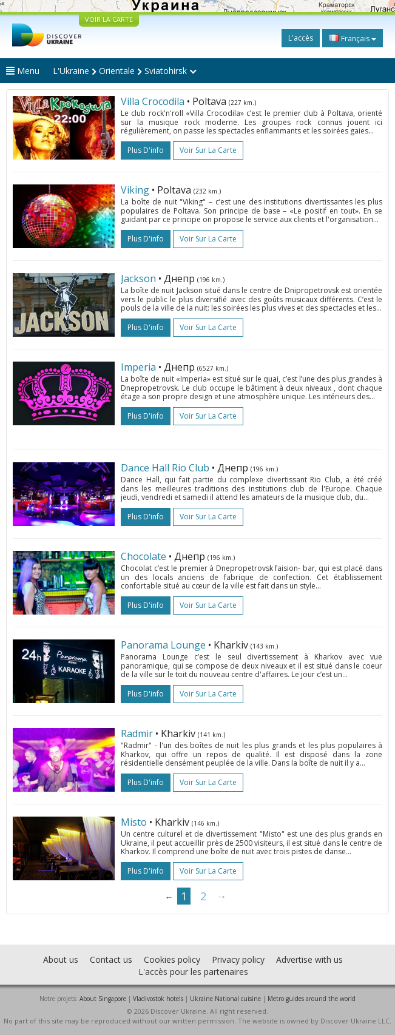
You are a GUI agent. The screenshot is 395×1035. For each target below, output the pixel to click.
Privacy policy (238, 959)
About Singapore (102, 998)
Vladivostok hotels (158, 998)
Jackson (138, 278)
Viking (135, 190)
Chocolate (143, 556)
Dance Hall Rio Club (165, 467)
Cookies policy (172, 959)
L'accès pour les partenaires (193, 971)
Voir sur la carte (208, 150)
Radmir (137, 733)
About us (60, 959)
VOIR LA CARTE (109, 19)
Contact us (111, 959)
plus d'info (145, 150)
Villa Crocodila (152, 101)
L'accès (300, 38)
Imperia (138, 367)
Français (352, 38)
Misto (134, 822)
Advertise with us (309, 959)
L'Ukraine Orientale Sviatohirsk (125, 70)
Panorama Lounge (163, 645)
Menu (22, 70)
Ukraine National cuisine (225, 998)
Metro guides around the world (312, 998)
